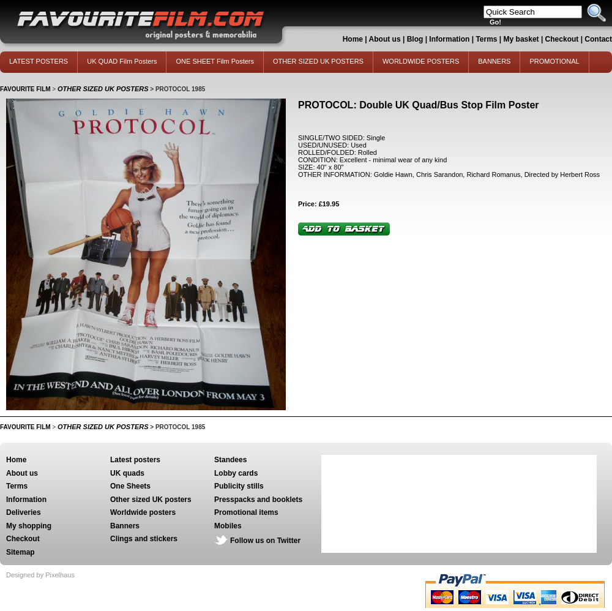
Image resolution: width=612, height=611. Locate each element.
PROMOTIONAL (554, 61)
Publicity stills (239, 486)
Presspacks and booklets (258, 499)
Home (353, 39)
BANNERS (494, 61)
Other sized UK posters (151, 499)
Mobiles (228, 526)
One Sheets (130, 486)
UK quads (127, 473)
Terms (486, 39)
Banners (125, 526)
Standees (230, 459)
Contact (598, 39)
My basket (521, 39)
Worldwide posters (143, 512)
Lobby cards (236, 473)
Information (449, 39)
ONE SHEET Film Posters (215, 61)
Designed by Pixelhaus (40, 575)
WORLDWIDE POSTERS (420, 61)
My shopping (28, 526)
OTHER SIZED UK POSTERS (318, 61)
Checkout (563, 39)
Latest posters (135, 459)
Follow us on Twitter (265, 540)
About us (385, 39)
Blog (415, 39)
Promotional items (246, 512)
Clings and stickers (143, 538)
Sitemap (20, 552)
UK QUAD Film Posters (122, 61)
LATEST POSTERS (38, 61)
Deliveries (23, 512)
